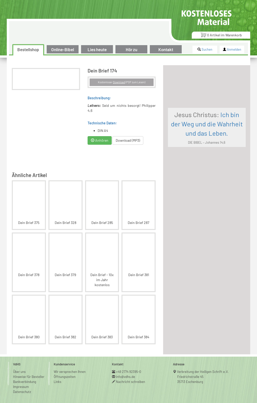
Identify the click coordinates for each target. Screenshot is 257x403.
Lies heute (97, 49)
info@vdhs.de (125, 367)
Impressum (21, 377)
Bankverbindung (24, 372)
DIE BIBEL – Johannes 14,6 (218, 164)
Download (139, 82)
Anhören (112, 135)
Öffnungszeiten (65, 367)
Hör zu (131, 49)
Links (57, 372)
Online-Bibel (62, 49)
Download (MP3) (141, 135)
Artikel (221, 34)
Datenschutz (22, 382)
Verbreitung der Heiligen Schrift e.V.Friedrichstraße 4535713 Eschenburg (203, 367)
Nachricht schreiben (130, 372)
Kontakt (165, 49)
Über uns (19, 362)
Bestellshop (28, 49)
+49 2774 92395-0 (128, 362)
